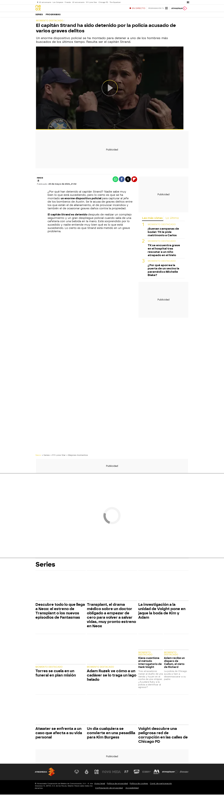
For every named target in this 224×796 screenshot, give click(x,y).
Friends (67, 2)
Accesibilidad (132, 789)
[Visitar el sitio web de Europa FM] (146, 773)
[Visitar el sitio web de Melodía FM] (156, 773)
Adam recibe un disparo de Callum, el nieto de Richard (174, 664)
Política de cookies (139, 785)
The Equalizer (113, 2)
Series (39, 15)
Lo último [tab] (172, 219)
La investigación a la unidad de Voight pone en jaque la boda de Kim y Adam (161, 612)
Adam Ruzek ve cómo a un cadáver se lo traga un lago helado (111, 676)
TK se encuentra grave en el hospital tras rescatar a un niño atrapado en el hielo (164, 251)
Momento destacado (162, 226)
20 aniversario (45, 2)
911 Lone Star (90, 2)
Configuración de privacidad (109, 789)
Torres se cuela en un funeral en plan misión (55, 674)
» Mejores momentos (77, 456)
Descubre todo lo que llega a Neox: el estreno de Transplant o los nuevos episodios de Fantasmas (60, 612)
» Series (46, 456)
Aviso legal (99, 785)
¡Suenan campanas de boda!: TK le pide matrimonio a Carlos (163, 233)
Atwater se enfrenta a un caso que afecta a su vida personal (58, 734)
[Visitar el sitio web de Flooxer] (184, 773)
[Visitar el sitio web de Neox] (97, 773)
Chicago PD (102, 2)
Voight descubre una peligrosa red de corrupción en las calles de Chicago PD (163, 736)
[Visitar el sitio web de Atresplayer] (170, 773)
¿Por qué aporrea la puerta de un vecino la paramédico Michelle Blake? (163, 271)
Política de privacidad (117, 785)
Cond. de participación (161, 785)
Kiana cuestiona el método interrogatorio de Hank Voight (150, 664)
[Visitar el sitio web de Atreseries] (126, 773)
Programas (53, 15)
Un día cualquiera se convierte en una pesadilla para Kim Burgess (111, 734)
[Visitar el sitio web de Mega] (117, 773)
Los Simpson (57, 2)
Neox (38, 456)
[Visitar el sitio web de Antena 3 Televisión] (77, 773)
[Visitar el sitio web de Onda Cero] (136, 773)
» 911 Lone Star (58, 456)
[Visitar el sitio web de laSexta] (87, 773)
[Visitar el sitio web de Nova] (107, 773)
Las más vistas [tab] (152, 219)
